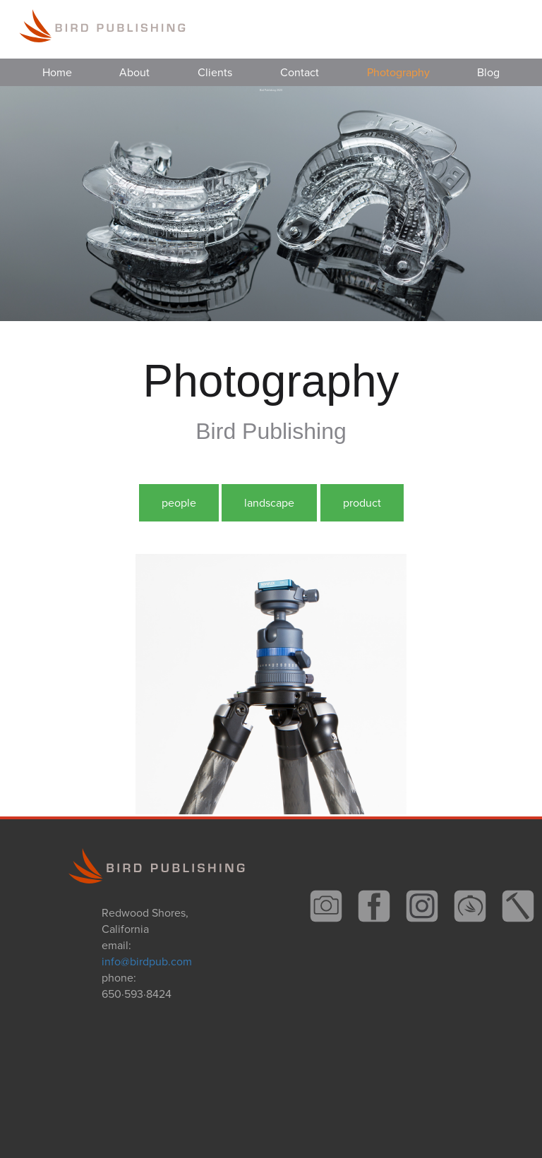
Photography (398, 72)
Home (57, 72)
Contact (299, 72)
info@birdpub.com (147, 961)
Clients (215, 72)
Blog (488, 72)
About (134, 72)
